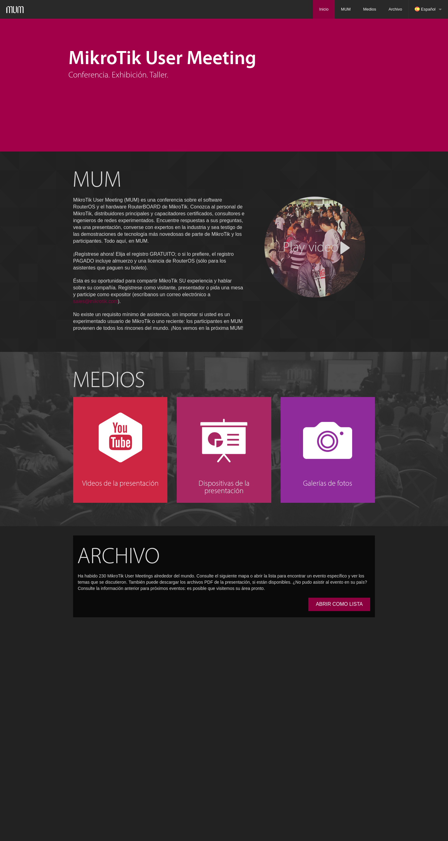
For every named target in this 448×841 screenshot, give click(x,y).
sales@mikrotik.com (95, 301)
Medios (369, 9)
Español (425, 9)
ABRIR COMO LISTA (339, 604)
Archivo (395, 9)
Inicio (324, 9)
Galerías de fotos (327, 483)
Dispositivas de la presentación (224, 486)
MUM (346, 9)
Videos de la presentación (120, 483)
